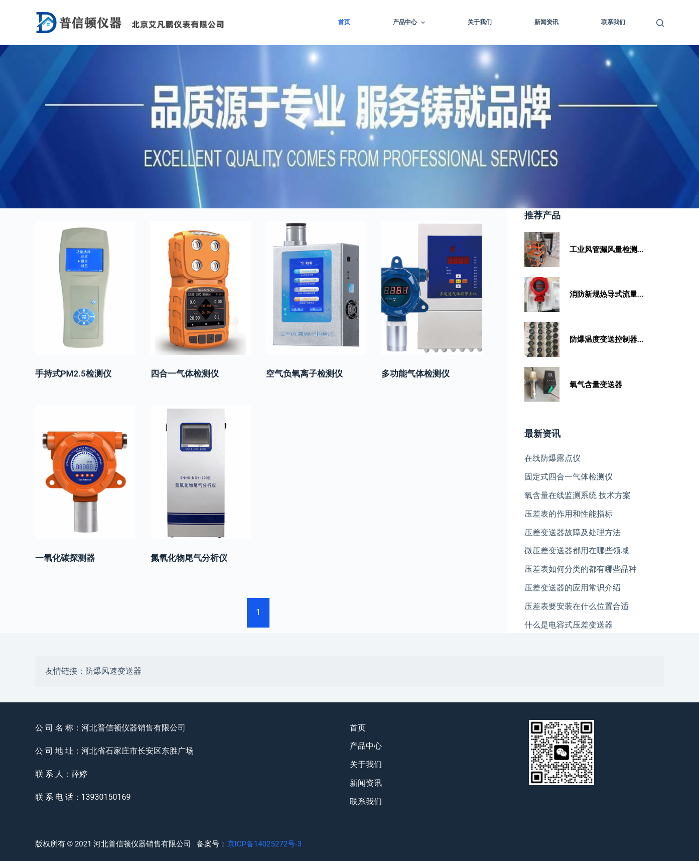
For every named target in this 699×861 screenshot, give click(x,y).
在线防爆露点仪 (552, 458)
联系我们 (613, 22)
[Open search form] (660, 23)
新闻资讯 (546, 22)
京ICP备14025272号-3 (264, 843)
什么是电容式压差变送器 (568, 625)
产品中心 (410, 22)
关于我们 (480, 22)
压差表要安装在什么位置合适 (576, 606)
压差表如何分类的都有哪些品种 (580, 569)
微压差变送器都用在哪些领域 (576, 550)
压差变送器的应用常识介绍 (572, 587)
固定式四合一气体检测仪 (568, 476)
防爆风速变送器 (113, 671)
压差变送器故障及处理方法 (572, 532)
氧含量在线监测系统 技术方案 (577, 495)
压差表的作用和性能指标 (568, 514)
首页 (344, 22)
